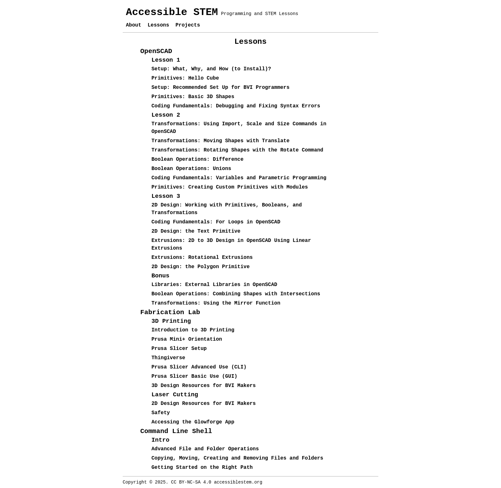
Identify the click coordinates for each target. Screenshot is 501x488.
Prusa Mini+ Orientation (186, 339)
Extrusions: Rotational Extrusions (202, 257)
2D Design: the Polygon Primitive (200, 267)
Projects (187, 25)
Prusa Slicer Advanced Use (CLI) (199, 367)
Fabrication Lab (170, 312)
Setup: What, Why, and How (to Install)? (211, 69)
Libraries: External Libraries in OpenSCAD (214, 285)
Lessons (158, 25)
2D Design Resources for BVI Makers (203, 404)
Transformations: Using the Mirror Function (215, 303)
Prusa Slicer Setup (179, 349)
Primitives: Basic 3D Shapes (192, 97)
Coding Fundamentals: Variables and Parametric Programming (238, 178)
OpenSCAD (156, 51)
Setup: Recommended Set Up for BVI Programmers (220, 87)
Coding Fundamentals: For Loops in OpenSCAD (215, 222)
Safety (160, 413)
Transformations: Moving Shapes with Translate (220, 141)
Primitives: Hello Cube (185, 78)
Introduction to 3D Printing (192, 330)
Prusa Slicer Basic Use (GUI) (194, 376)
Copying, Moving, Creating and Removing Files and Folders (237, 458)
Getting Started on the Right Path (202, 467)
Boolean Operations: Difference (197, 159)
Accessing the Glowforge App (192, 422)
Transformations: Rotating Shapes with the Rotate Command (237, 150)
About (133, 25)
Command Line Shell (176, 431)
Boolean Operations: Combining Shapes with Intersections (235, 294)
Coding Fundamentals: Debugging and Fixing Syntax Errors (235, 106)
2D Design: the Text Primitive (195, 231)
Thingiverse (168, 358)
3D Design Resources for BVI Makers (203, 386)
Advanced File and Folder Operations (205, 449)
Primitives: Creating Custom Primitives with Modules (229, 187)
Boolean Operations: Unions (191, 169)
